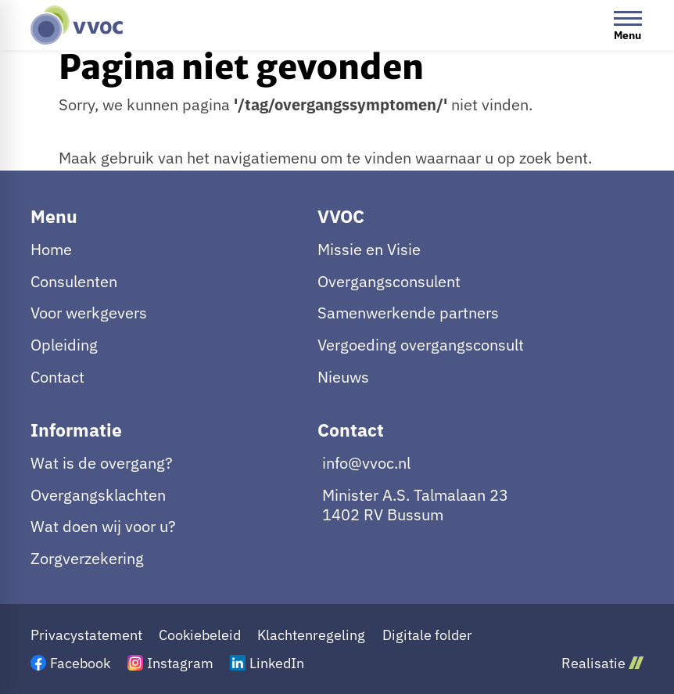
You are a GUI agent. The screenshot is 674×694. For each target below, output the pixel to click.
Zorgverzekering (87, 558)
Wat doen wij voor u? (103, 526)
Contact (57, 377)
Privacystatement (86, 635)
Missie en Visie (369, 249)
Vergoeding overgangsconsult (420, 344)
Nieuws (343, 377)
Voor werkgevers (88, 312)
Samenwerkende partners (408, 312)
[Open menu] (628, 25)
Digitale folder (427, 635)
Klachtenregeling (311, 635)
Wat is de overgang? (101, 463)
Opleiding (64, 344)
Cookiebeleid (200, 635)
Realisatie (602, 663)
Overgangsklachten (98, 495)
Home (51, 249)
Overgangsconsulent (389, 281)
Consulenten (73, 281)
